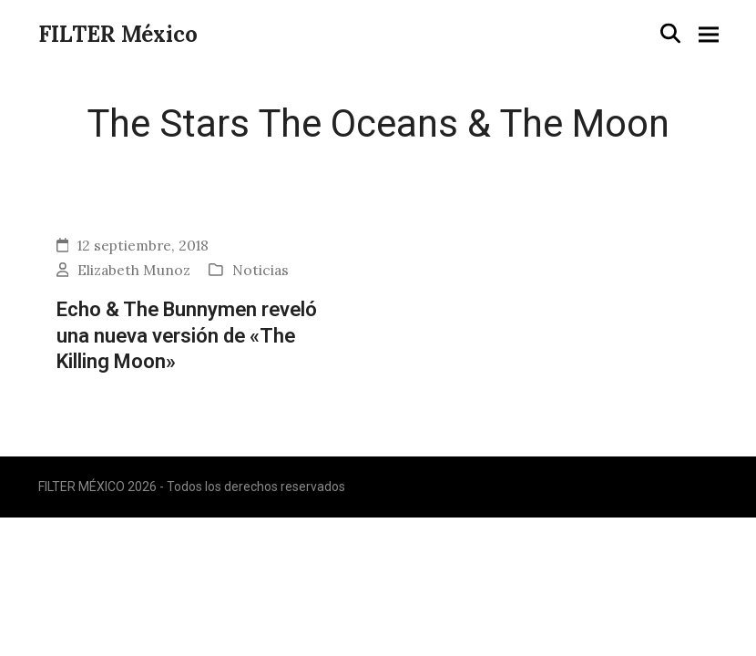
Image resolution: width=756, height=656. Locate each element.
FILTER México (118, 34)
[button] (670, 33)
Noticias (260, 270)
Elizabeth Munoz (133, 270)
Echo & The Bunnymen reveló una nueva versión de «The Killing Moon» (186, 335)
